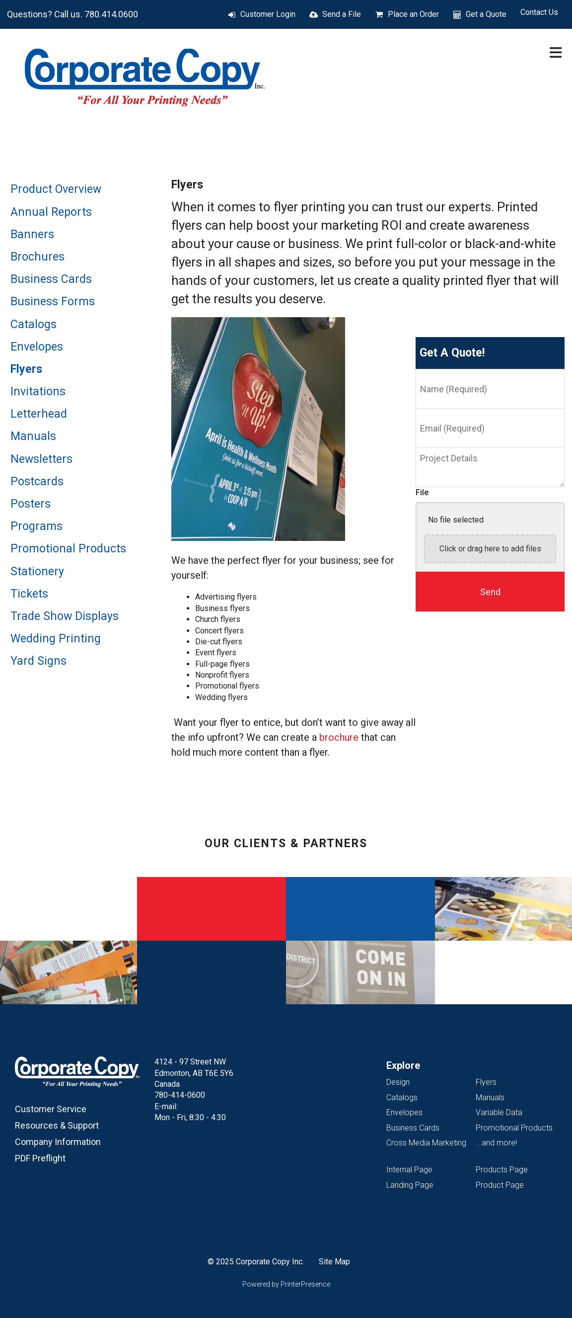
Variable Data (499, 1112)
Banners (32, 234)
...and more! (496, 1142)
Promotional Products (68, 548)
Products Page (502, 1169)
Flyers (26, 369)
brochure (338, 737)
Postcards (37, 481)
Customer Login (267, 14)
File (422, 492)
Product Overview (55, 189)
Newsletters (41, 459)
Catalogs (33, 324)
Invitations (38, 391)
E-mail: (166, 1106)
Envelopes (36, 346)
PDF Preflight (40, 1158)
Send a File (341, 14)
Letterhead (38, 414)
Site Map (334, 1261)
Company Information (58, 1142)
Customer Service (50, 1109)
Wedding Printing (55, 638)
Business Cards (51, 279)
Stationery (37, 571)
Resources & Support (57, 1125)
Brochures (37, 257)
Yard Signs (38, 661)
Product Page (500, 1185)
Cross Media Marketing (426, 1142)
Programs (36, 526)
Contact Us (539, 12)
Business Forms (52, 301)
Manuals (33, 436)
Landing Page (409, 1185)
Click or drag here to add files (490, 548)
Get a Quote (486, 14)
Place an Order (413, 14)
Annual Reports (51, 212)
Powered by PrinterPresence (286, 1284)
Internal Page (409, 1169)
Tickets (29, 594)
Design (398, 1082)
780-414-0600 (179, 1095)
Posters (30, 504)
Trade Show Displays (64, 616)
